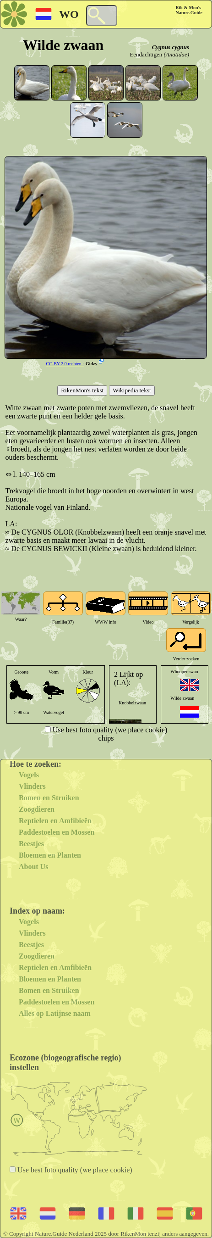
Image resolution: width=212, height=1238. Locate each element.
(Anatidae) (176, 54)
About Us (33, 866)
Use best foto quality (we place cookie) (109, 730)
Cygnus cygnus (170, 47)
